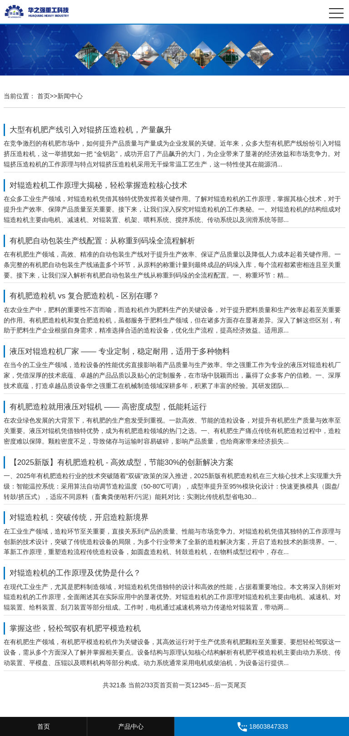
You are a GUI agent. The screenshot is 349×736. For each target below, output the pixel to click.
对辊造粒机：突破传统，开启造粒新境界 (79, 518)
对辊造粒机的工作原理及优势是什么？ (75, 573)
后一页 (224, 685)
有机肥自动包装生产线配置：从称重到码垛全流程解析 (102, 241)
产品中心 (131, 726)
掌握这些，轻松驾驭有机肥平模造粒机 (75, 628)
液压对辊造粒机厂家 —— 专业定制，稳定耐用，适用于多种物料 (120, 351)
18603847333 (261, 727)
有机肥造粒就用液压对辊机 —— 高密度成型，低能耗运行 (108, 407)
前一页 (181, 685)
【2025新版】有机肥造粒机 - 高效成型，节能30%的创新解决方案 (122, 462)
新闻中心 (70, 96)
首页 (43, 96)
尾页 (240, 685)
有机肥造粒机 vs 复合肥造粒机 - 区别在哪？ (85, 296)
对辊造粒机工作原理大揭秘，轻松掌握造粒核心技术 (98, 185)
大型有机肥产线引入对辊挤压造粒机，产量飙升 (91, 130)
